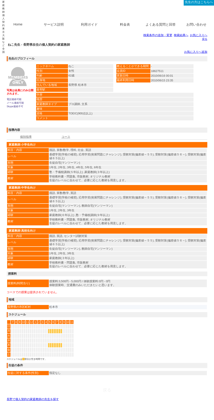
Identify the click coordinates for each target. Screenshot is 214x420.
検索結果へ (181, 35)
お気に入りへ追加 (195, 52)
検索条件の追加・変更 (157, 35)
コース (66, 136)
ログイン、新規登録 (168, 2)
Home (18, 24)
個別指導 (26, 136)
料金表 (125, 24)
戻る (204, 39)
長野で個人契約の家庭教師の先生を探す (33, 399)
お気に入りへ (198, 35)
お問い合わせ (196, 24)
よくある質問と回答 (161, 24)
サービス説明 (54, 24)
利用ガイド (89, 24)
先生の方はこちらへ (199, 2)
